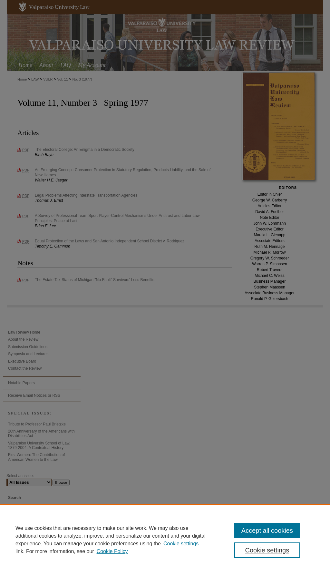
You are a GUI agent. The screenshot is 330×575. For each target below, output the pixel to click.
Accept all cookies (267, 530)
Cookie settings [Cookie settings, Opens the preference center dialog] (267, 550)
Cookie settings (181, 543)
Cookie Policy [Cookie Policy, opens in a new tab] (112, 551)
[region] (165, 539)
